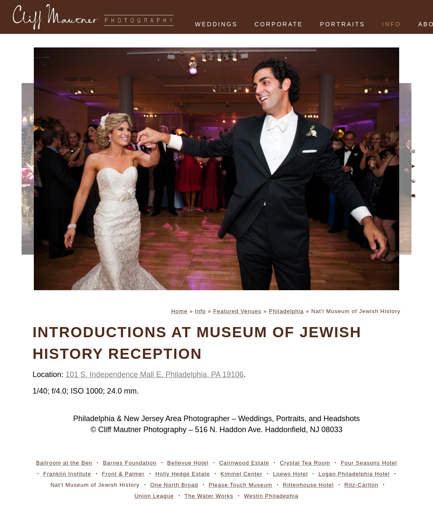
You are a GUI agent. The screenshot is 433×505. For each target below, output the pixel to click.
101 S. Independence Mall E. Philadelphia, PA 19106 (155, 374)
